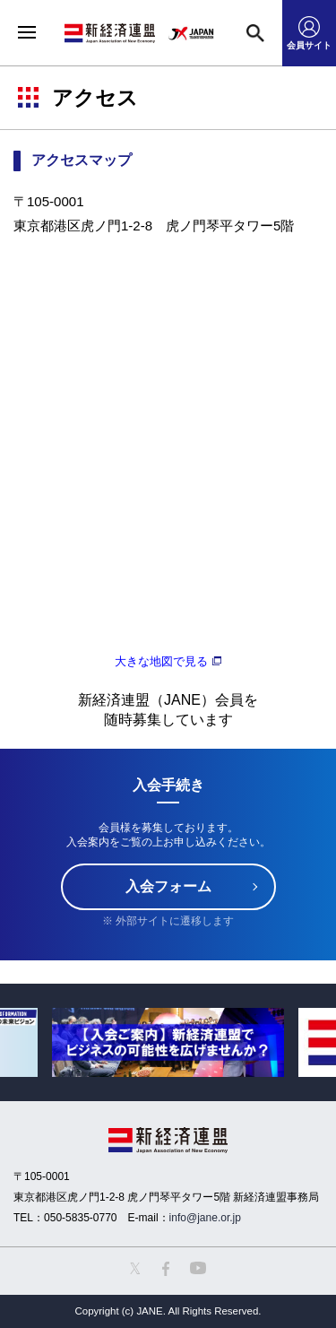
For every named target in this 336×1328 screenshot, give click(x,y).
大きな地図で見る (161, 661)
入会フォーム (168, 886)
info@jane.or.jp (205, 1217)
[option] (168, 1042)
